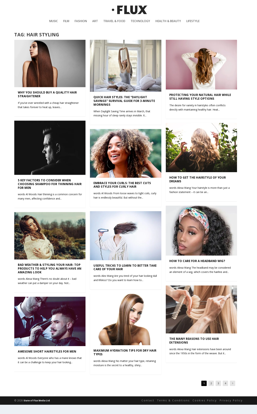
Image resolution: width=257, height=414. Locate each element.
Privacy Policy (231, 409)
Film (66, 23)
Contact (148, 409)
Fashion (81, 23)
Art (95, 23)
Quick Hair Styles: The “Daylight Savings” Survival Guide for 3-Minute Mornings (124, 110)
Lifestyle (193, 23)
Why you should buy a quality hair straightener (47, 103)
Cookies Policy (205, 409)
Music (53, 23)
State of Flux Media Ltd (37, 409)
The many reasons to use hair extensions (194, 350)
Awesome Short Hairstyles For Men (47, 360)
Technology (140, 23)
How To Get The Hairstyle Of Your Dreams (197, 188)
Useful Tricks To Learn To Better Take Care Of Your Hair (125, 276)
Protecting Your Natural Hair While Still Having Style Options (200, 106)
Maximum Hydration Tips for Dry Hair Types (125, 362)
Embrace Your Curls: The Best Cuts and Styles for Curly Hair (122, 194)
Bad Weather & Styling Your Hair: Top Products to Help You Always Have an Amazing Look (50, 277)
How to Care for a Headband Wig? (197, 270)
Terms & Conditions (173, 409)
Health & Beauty (168, 23)
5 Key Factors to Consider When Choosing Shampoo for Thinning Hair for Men (50, 193)
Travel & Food (114, 23)
